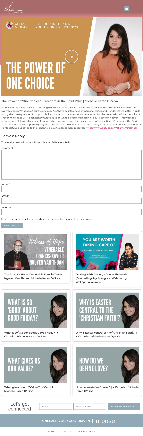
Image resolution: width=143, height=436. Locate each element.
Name (5, 184)
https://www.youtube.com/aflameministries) (111, 128)
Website (6, 207)
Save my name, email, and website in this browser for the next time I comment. (48, 219)
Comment (7, 148)
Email (5, 196)
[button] (126, 8)
